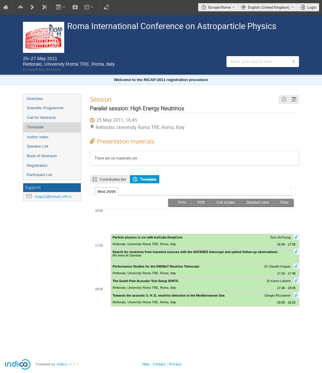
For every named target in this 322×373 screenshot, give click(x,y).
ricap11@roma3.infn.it (53, 196)
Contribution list (113, 179)
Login (311, 7)
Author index (38, 137)
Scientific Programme (45, 108)
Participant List (39, 175)
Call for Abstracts (41, 117)
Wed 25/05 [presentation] (106, 191)
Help (145, 364)
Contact (159, 364)
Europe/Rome (219, 7)
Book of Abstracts (42, 156)
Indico (62, 364)
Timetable (35, 127)
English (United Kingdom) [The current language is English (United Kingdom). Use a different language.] (269, 7)
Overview (35, 98)
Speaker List (37, 146)
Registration (37, 165)
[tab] (106, 191)
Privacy (175, 364)
